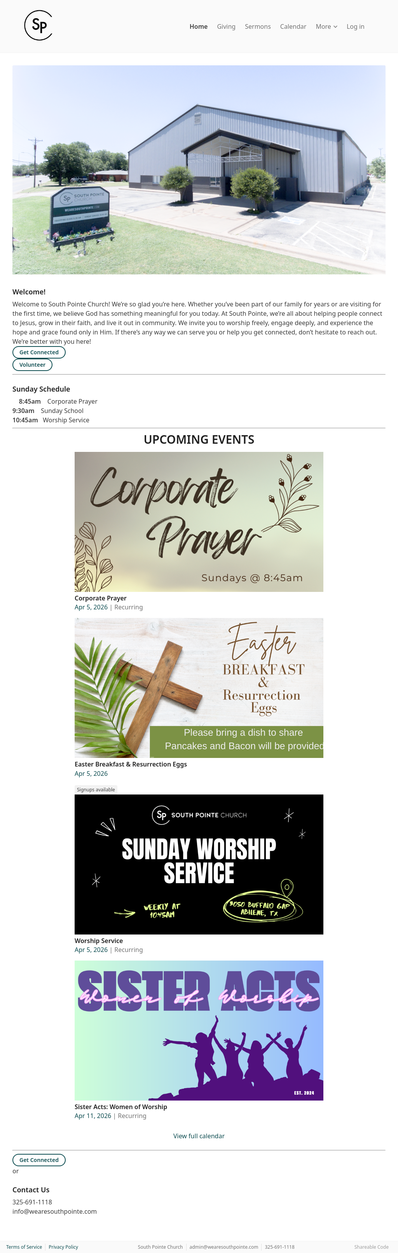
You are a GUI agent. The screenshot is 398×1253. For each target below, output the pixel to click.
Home (199, 26)
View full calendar (199, 1136)
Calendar (293, 26)
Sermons (258, 26)
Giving (226, 26)
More (326, 26)
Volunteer (32, 364)
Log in (356, 26)
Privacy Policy (63, 1247)
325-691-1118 (279, 1247)
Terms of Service (24, 1247)
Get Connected (39, 352)
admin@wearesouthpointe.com (224, 1247)
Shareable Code (371, 1247)
